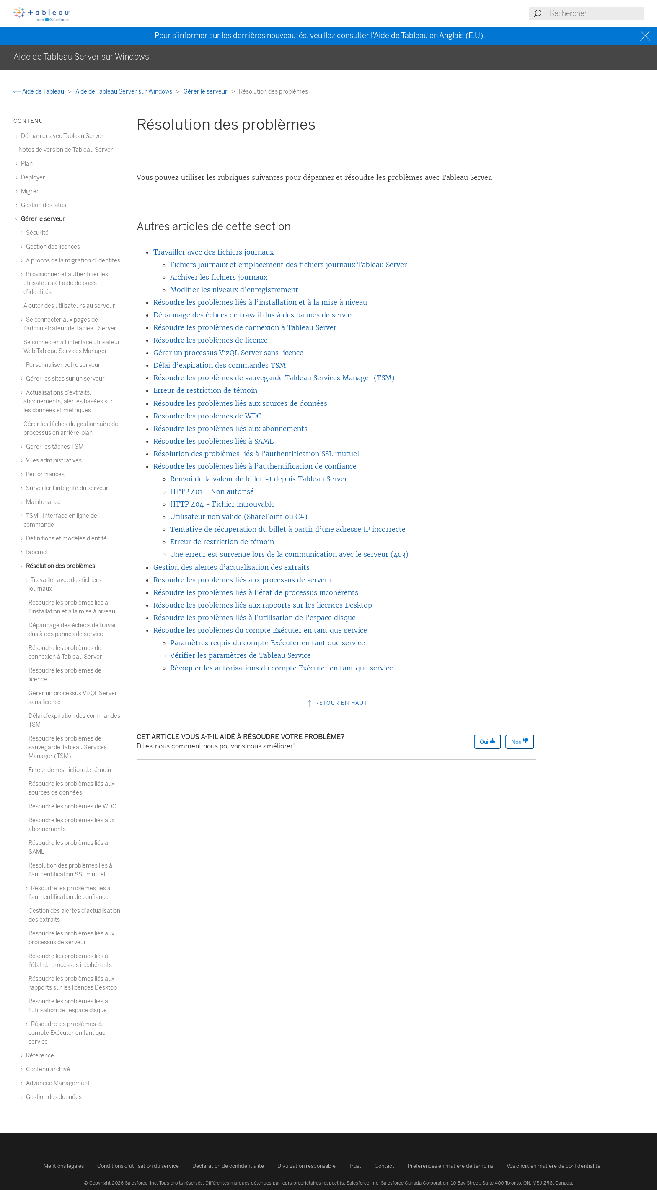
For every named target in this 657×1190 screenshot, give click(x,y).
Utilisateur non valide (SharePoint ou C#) (239, 516)
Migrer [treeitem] (28, 191)
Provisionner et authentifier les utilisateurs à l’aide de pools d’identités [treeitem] (65, 283)
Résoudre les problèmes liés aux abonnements (230, 428)
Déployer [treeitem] (31, 177)
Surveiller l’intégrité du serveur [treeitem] (66, 488)
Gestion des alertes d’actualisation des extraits (231, 567)
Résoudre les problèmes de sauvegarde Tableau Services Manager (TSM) (274, 378)
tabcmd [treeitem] (35, 552)
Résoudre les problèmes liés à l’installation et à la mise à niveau (260, 302)
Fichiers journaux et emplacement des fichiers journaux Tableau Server (288, 264)
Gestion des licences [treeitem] (51, 246)
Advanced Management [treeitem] (56, 1083)
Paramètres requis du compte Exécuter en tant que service (267, 643)
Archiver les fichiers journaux (218, 277)
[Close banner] (646, 36)
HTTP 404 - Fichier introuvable (222, 504)
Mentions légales (64, 1166)
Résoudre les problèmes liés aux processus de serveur (242, 580)
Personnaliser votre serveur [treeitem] (62, 365)
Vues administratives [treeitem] (52, 460)
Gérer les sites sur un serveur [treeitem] (64, 378)
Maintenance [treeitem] (42, 502)
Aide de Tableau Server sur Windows (124, 91)
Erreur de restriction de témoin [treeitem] (69, 770)
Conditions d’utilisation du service (138, 1166)
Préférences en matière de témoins (450, 1166)
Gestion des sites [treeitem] (42, 205)
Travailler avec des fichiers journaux (213, 252)
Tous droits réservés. (181, 1183)
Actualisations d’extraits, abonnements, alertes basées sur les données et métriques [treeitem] (68, 401)
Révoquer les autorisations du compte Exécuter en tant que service (281, 668)
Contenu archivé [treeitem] (46, 1069)
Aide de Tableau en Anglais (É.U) (428, 35)
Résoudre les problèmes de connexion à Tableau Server (244, 327)
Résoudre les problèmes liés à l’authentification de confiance (255, 466)
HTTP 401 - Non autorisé (212, 491)
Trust (355, 1166)
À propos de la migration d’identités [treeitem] (71, 260)
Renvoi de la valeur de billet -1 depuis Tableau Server (258, 479)
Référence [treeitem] (38, 1055)
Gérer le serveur (206, 91)
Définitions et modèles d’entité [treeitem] (65, 538)
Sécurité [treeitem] (36, 232)
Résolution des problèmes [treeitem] (59, 566)
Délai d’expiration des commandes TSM (219, 365)
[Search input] (596, 13)
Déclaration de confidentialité (228, 1166)
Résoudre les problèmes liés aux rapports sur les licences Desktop (262, 605)
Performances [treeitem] (44, 474)
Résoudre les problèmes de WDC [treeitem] (72, 806)
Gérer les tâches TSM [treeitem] (53, 446)
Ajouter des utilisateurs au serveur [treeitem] (69, 305)
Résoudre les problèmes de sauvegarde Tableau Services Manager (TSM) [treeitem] (67, 747)
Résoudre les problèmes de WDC (207, 416)
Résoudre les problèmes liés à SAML (213, 441)
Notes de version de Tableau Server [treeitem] (65, 149)
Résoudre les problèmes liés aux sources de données (240, 403)
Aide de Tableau (39, 91)
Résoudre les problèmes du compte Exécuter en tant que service (260, 630)
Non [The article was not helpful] (519, 741)
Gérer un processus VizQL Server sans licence (228, 352)
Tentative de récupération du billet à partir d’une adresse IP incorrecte (288, 529)
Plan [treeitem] (25, 163)
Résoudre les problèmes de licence (210, 340)
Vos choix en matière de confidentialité (553, 1166)
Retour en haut (336, 703)
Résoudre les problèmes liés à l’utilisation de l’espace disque (254, 617)
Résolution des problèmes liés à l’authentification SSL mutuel (256, 453)
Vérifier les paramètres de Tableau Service (240, 655)
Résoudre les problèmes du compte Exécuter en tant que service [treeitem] (67, 1033)
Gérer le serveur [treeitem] (41, 219)
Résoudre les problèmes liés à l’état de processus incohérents (255, 592)
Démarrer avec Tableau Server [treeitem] (61, 136)
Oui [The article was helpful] (487, 741)
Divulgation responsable (306, 1166)
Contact (384, 1166)
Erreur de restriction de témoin (205, 390)
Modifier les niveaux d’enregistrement (234, 290)
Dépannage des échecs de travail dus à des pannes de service (254, 315)
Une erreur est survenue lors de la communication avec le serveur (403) (289, 554)
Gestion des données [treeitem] (52, 1097)
